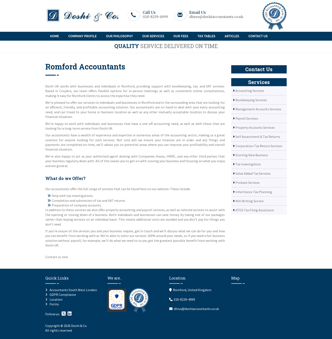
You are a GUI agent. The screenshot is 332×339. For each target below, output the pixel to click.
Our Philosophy (119, 36)
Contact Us (258, 36)
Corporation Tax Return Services (258, 146)
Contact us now (56, 257)
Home (54, 36)
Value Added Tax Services (253, 173)
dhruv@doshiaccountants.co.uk (216, 17)
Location (56, 299)
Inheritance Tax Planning (253, 192)
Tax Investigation (248, 164)
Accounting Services (249, 91)
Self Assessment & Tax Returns (257, 136)
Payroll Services (246, 118)
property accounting (121, 210)
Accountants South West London (73, 290)
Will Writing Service (249, 201)
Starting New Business (251, 155)
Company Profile (82, 36)
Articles (232, 36)
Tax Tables (206, 36)
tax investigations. (79, 196)
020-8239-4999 (155, 17)
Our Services (153, 36)
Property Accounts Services (255, 127)
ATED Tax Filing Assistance (254, 210)
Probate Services (247, 182)
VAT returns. (117, 200)
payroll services (153, 210)
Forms (54, 304)
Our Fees (180, 36)
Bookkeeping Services (251, 100)
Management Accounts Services (258, 109)
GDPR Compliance (63, 294)
